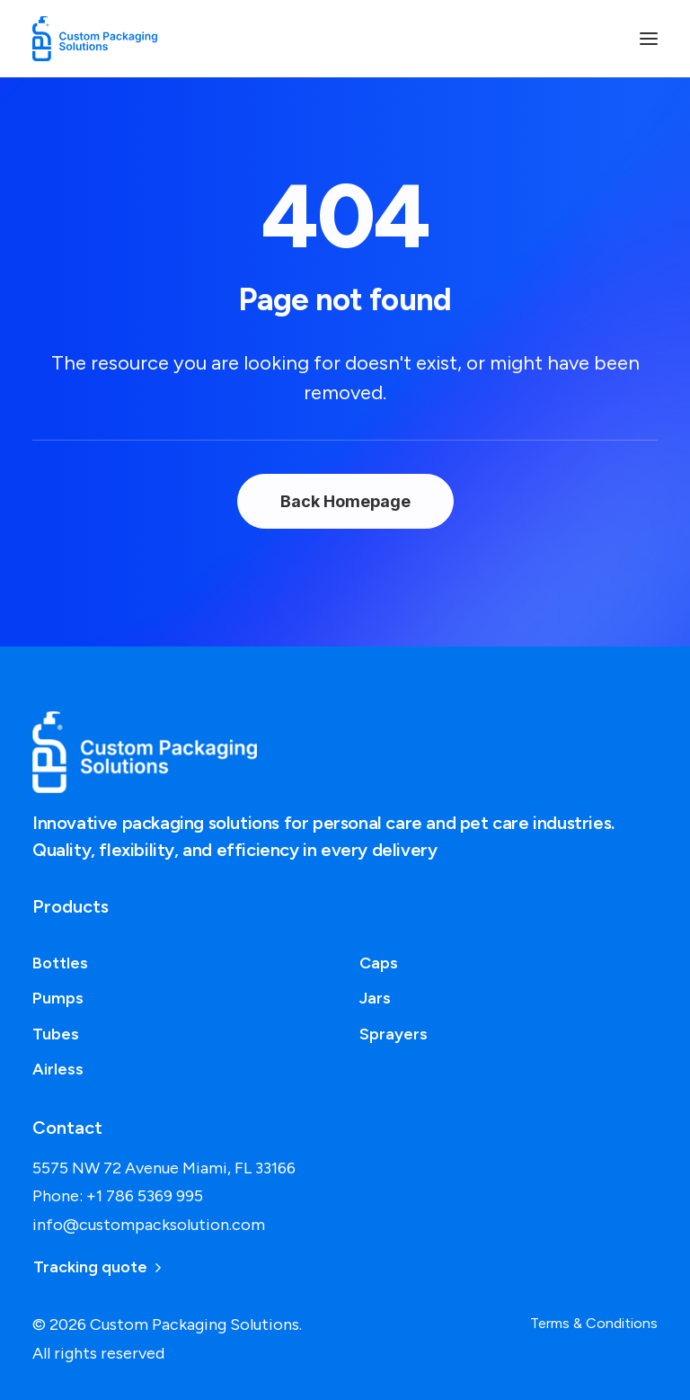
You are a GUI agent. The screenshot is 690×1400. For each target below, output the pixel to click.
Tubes (55, 1034)
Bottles (60, 963)
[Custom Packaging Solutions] (103, 38)
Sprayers (393, 1034)
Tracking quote (97, 1267)
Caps (378, 963)
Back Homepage (345, 501)
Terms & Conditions (594, 1323)
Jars (375, 998)
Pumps (58, 998)
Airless (58, 1069)
